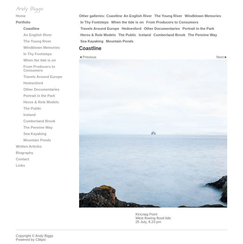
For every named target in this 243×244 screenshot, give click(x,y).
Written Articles (29, 146)
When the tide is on (127, 22)
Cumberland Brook (169, 35)
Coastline (114, 16)
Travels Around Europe (99, 28)
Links (20, 165)
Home (21, 16)
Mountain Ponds (120, 41)
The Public (127, 35)
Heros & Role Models (98, 35)
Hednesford (131, 28)
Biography (24, 153)
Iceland (145, 35)
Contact (22, 159)
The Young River (168, 16)
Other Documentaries (162, 28)
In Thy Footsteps (94, 22)
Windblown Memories (203, 16)
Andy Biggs (29, 9)
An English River (137, 16)
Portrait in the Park (198, 28)
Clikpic (40, 239)
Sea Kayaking (91, 41)
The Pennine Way (202, 35)
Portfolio (23, 22)
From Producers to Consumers (172, 22)
